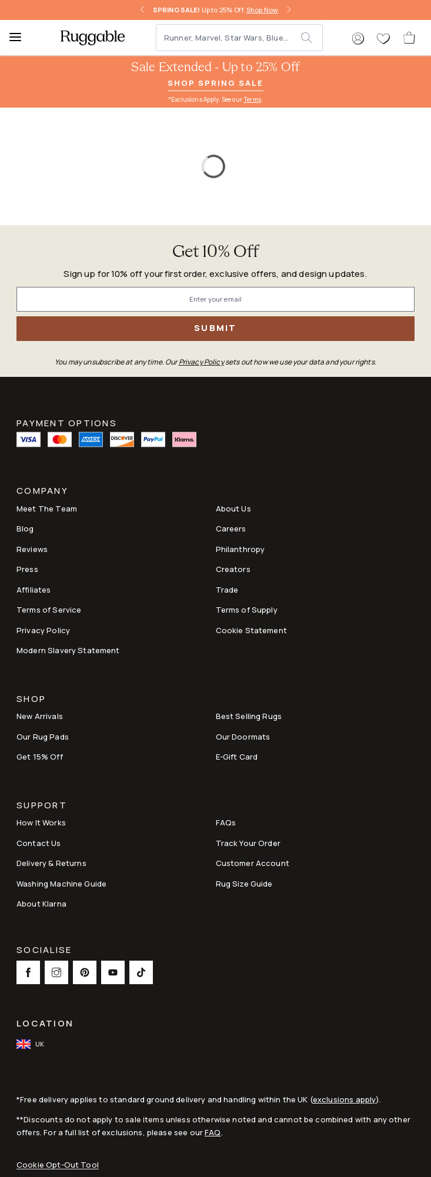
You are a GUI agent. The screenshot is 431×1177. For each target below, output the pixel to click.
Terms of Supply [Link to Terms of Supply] (247, 609)
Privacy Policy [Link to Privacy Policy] (43, 630)
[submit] (311, 38)
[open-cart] (410, 37)
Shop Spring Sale (215, 83)
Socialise (44, 951)
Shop (31, 700)
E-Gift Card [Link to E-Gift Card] (237, 756)
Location (44, 1023)
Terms (252, 99)
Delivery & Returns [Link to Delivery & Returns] (51, 863)
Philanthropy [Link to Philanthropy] (240, 549)
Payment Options (66, 422)
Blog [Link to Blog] (25, 528)
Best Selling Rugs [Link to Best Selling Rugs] (249, 716)
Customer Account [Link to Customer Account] (252, 863)
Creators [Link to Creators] (233, 569)
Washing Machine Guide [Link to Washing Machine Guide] (61, 883)
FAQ (212, 1132)
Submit (215, 328)
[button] (358, 38)
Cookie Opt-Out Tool (57, 1165)
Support (41, 806)
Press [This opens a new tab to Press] (27, 569)
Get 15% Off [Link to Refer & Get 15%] (39, 756)
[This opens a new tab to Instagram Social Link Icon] (56, 972)
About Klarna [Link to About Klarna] (41, 903)
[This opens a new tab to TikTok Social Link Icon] (141, 972)
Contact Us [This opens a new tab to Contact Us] (38, 843)
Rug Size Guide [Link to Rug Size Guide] (244, 883)
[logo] (92, 37)
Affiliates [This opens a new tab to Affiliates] (33, 589)
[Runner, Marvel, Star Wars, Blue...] (229, 38)
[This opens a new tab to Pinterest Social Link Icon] (84, 972)
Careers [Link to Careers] (231, 528)
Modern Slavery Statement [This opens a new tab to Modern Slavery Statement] (68, 650)
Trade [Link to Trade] (227, 589)
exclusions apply (344, 1099)
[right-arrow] (288, 10)
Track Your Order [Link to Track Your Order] (248, 843)
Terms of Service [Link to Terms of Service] (48, 609)
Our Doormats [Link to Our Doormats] (243, 736)
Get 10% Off (215, 252)
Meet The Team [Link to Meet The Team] (46, 508)
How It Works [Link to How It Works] (41, 822)
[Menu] (20, 37)
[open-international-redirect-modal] (31, 1044)
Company (42, 492)
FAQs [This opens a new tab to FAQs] (226, 822)
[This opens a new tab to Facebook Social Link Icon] (28, 972)
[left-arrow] (142, 10)
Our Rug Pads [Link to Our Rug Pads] (42, 736)
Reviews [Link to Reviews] (32, 549)
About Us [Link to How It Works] (233, 508)
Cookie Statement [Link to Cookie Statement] (251, 630)
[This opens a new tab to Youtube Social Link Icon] (113, 972)
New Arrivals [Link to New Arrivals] (39, 716)
